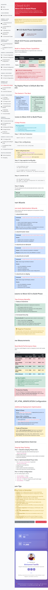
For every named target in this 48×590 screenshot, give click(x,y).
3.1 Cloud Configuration (7, 55)
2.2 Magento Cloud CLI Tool (6, 48)
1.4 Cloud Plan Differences (5, 33)
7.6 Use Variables (5, 113)
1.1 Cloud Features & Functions (6, 23)
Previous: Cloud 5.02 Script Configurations (24, 522)
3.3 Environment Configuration (5, 60)
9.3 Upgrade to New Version (6, 146)
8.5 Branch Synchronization (5, 132)
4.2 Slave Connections (6, 69)
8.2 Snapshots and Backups (6, 124)
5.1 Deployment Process (7, 75)
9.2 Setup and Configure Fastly (7, 142)
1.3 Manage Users (5, 30)
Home (3, 7)
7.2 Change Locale (6, 101)
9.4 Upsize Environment (7, 149)
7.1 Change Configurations (5, 98)
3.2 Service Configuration (7, 57)
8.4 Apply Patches (5, 129)
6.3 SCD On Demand (6, 91)
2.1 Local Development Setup (6, 44)
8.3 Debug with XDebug (7, 127)
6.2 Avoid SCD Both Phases (6, 88)
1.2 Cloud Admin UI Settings (6, 27)
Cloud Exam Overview (6, 15)
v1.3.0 (41, 585)
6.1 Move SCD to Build (7, 85)
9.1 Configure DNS (6, 139)
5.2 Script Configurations (7, 78)
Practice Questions (6, 155)
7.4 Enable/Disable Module (6, 106)
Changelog (4, 157)
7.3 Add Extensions (6, 103)
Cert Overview (5, 9)
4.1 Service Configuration (7, 67)
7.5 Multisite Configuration (5, 110)
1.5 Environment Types (7, 36)
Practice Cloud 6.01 (41, 522)
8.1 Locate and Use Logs (7, 121)
